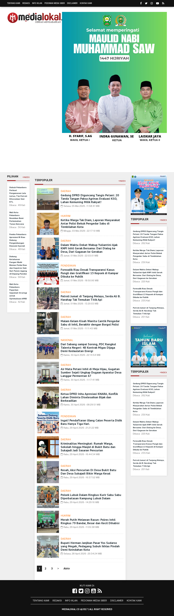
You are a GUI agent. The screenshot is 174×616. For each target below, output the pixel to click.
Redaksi (26, 3)
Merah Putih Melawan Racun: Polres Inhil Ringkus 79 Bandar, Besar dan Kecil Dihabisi (90, 521)
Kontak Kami (86, 3)
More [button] (43, 168)
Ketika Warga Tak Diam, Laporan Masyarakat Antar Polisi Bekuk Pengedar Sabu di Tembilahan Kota (90, 223)
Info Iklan (37, 3)
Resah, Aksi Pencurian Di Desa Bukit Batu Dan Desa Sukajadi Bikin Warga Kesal (88, 471)
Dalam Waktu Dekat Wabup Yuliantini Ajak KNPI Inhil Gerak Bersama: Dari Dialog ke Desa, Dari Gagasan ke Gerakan (89, 248)
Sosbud (138, 160)
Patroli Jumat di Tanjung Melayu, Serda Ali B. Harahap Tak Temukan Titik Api (90, 298)
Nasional (67, 340)
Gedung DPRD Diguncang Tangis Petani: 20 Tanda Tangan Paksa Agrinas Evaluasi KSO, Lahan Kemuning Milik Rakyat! (90, 198)
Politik (99, 160)
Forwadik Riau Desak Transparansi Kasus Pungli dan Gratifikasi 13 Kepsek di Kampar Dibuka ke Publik (89, 273)
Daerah (66, 191)
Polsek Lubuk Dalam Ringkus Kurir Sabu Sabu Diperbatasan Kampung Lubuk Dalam (91, 496)
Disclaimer (72, 3)
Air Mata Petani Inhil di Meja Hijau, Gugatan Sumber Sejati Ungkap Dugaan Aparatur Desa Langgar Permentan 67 (91, 372)
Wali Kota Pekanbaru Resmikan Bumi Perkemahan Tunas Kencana (16, 218)
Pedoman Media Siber (55, 3)
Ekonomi (46, 160)
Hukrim (152, 160)
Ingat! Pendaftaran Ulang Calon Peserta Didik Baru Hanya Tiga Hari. (91, 422)
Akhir (67, 568)
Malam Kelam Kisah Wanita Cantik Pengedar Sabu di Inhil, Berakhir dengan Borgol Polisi (90, 322)
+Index (26, 177)
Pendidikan (64, 160)
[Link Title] (74, 591)
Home (12, 160)
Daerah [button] (27, 160)
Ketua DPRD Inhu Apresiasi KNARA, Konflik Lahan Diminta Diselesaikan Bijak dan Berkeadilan (89, 397)
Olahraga (83, 160)
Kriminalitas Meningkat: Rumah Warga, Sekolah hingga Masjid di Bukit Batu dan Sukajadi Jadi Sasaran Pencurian (88, 447)
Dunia (112, 160)
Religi (124, 160)
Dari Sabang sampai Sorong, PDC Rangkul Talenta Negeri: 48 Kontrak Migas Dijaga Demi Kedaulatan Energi (88, 347)
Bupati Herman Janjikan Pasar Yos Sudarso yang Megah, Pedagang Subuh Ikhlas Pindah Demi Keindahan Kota (90, 546)
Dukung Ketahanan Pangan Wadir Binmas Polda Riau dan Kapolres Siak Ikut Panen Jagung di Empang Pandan (18, 265)
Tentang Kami (13, 3)
